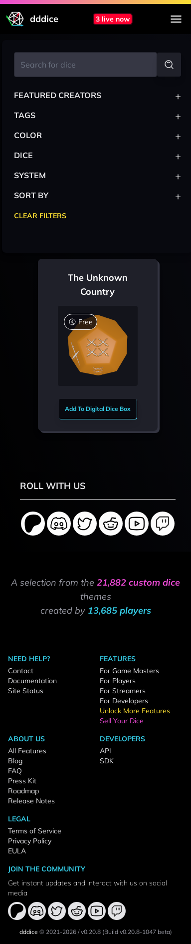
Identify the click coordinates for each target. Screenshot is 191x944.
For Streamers (123, 690)
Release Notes (31, 800)
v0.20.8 (91, 931)
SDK (107, 760)
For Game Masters (129, 670)
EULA (17, 850)
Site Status (25, 690)
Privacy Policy (29, 840)
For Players (118, 680)
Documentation (32, 680)
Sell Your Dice (122, 720)
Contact (20, 670)
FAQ (15, 770)
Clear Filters (40, 215)
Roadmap (23, 790)
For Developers (124, 700)
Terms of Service (34, 830)
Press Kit (22, 780)
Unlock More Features (135, 710)
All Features (27, 750)
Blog (15, 760)
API (105, 750)
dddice (28, 931)
